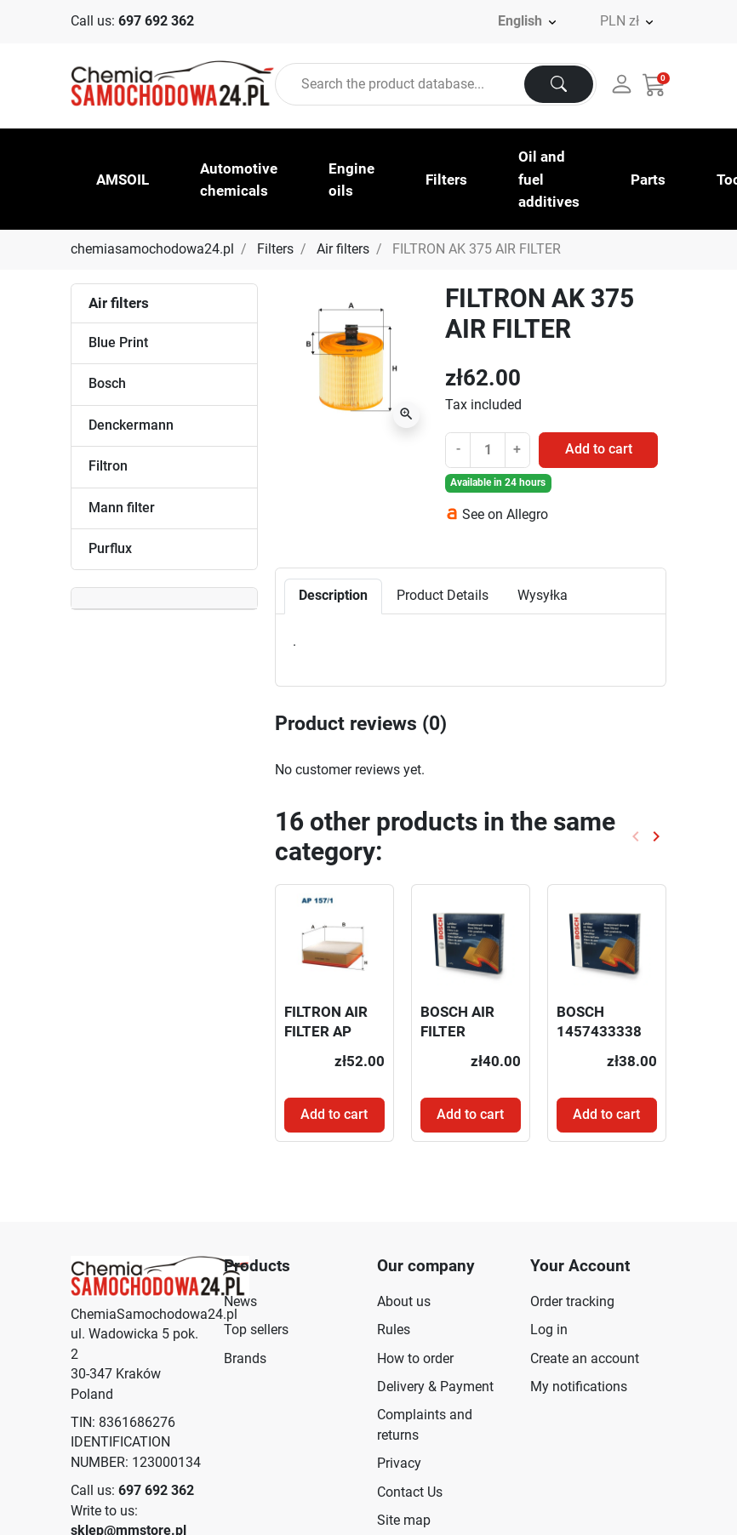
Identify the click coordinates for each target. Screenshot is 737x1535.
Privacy (399, 1463)
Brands (245, 1359)
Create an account (584, 1359)
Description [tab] (333, 595)
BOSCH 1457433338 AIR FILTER (599, 1031)
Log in (549, 1330)
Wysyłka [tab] (542, 595)
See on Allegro (505, 514)
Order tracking (572, 1302)
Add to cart (598, 449)
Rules (393, 1330)
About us (404, 1302)
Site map (404, 1520)
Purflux (110, 548)
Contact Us (410, 1492)
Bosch (107, 383)
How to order (415, 1359)
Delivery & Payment (435, 1387)
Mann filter (122, 508)
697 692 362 (156, 21)
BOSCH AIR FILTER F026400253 (462, 1031)
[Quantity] (488, 449)
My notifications (578, 1387)
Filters (275, 249)
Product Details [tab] (442, 595)
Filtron (108, 466)
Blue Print (118, 343)
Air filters (343, 249)
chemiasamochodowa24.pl (152, 249)
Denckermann (131, 425)
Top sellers (256, 1330)
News (240, 1302)
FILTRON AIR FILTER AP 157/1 (326, 1031)
